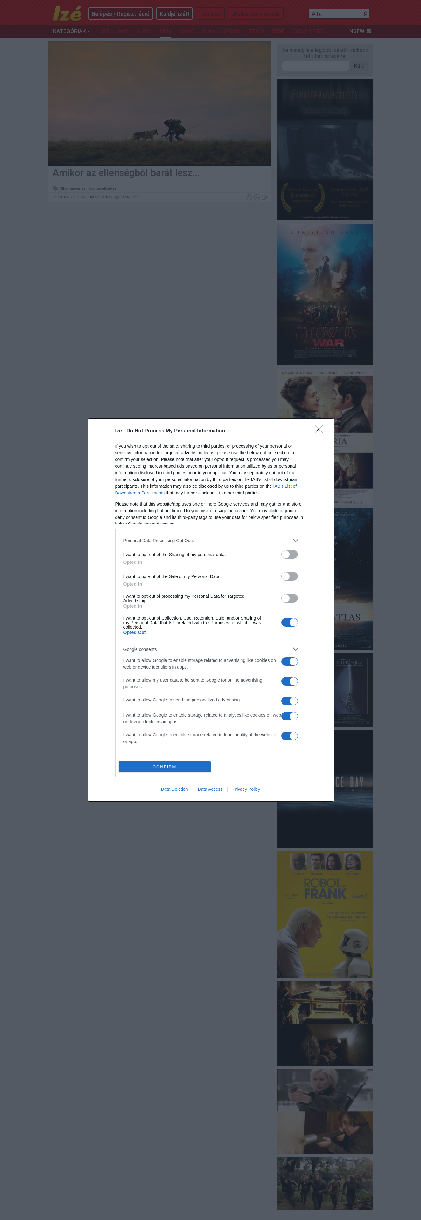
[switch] (289, 554)
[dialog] (210, 610)
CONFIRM (165, 766)
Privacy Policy (246, 789)
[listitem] (210, 540)
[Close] (321, 431)
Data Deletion (174, 789)
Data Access (210, 789)
